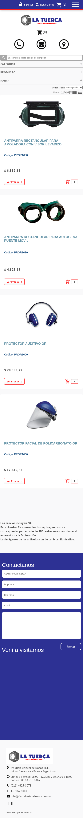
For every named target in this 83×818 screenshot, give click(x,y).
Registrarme (47, 4)
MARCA (41, 80)
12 (62, 92)
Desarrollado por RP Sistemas (19, 812)
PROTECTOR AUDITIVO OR (25, 344)
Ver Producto (14, 182)
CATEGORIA (41, 64)
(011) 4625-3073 (21, 785)
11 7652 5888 (19, 791)
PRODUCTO (41, 72)
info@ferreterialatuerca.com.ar (31, 796)
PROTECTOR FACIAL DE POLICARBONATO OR (40, 443)
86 (71, 92)
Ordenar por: (67, 87)
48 (68, 92)
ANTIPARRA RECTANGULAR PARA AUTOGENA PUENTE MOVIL (40, 238)
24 (65, 92)
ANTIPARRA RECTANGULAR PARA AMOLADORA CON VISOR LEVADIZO (32, 142)
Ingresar (28, 4)
